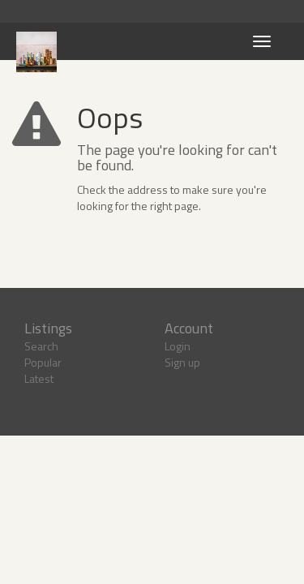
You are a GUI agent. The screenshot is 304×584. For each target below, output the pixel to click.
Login (178, 345)
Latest (39, 378)
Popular (43, 362)
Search (41, 345)
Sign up (182, 362)
